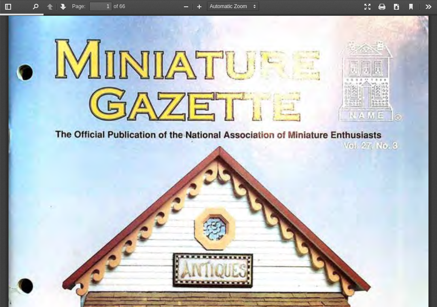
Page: (78, 6)
